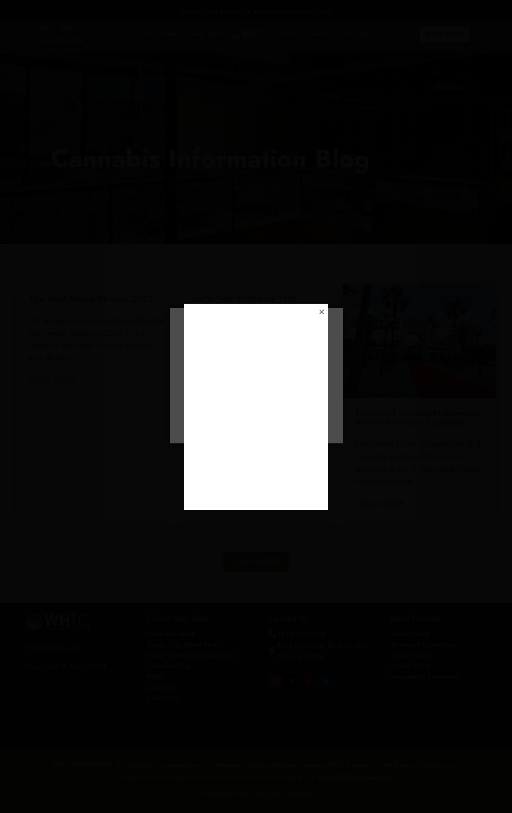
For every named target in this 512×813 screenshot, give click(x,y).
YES (219, 421)
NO (292, 421)
